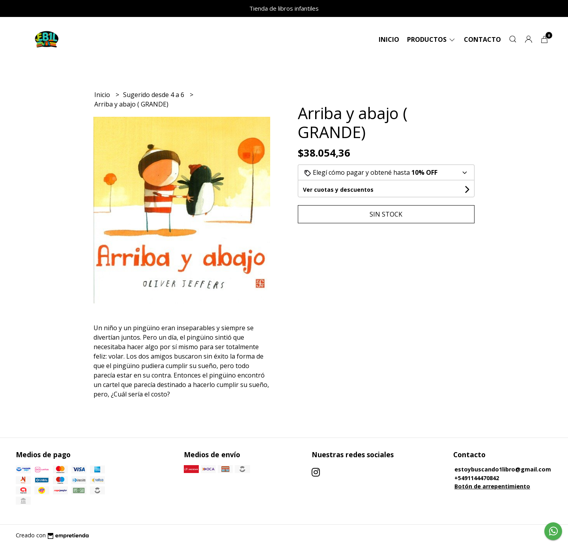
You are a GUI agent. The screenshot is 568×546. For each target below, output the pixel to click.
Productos (431, 39)
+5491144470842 (476, 478)
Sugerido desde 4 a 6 (154, 94)
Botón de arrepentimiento (492, 486)
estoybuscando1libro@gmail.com (502, 469)
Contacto (482, 39)
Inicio (389, 39)
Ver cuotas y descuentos (338, 189)
